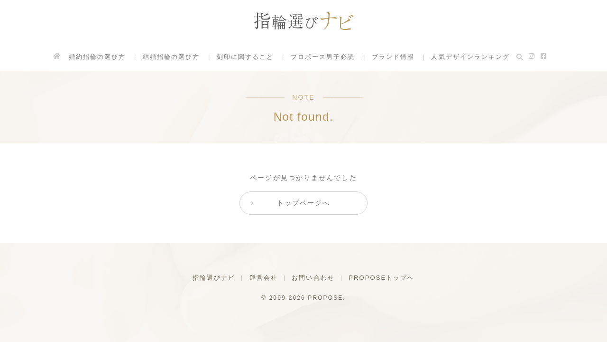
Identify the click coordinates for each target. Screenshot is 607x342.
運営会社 (263, 277)
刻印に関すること (245, 56)
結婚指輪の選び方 (171, 56)
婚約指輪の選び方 (97, 56)
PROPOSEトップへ (381, 277)
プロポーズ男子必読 (322, 56)
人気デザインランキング (471, 56)
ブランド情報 (393, 56)
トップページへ (304, 203)
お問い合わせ (313, 277)
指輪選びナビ (213, 277)
